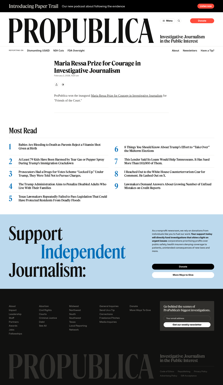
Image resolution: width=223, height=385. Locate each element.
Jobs (11, 329)
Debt (42, 321)
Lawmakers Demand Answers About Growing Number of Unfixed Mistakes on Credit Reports (167, 186)
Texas (72, 321)
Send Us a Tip (107, 310)
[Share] (56, 84)
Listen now (206, 6)
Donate (202, 20)
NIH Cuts (58, 50)
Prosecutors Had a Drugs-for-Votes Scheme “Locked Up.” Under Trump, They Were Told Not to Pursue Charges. (61, 173)
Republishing (184, 371)
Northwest (75, 310)
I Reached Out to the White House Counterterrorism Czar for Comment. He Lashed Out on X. (164, 173)
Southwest (75, 318)
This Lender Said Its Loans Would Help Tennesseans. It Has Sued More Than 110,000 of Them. (167, 161)
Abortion (44, 306)
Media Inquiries (108, 321)
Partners (14, 321)
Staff (11, 318)
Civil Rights (45, 310)
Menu (169, 20)
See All (43, 325)
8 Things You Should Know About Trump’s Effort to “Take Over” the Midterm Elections (167, 149)
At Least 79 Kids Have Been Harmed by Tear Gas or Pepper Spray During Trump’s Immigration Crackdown (61, 161)
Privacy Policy (200, 371)
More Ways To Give (140, 310)
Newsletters (190, 50)
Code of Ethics (167, 371)
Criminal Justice (48, 318)
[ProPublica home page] (81, 366)
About (175, 50)
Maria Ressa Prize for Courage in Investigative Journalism (126, 95)
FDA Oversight (76, 50)
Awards (13, 325)
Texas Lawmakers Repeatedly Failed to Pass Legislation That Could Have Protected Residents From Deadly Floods (63, 198)
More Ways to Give (183, 274)
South (72, 314)
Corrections (106, 314)
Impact (13, 310)
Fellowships (15, 333)
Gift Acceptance (189, 375)
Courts (43, 314)
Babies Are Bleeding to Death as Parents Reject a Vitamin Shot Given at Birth (60, 146)
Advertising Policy (168, 375)
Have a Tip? (207, 50)
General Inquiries (109, 306)
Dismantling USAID (38, 50)
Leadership (15, 314)
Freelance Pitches (109, 318)
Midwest (74, 306)
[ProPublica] (81, 30)
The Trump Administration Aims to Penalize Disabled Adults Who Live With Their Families (62, 186)
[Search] (178, 20)
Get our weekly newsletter (187, 324)
